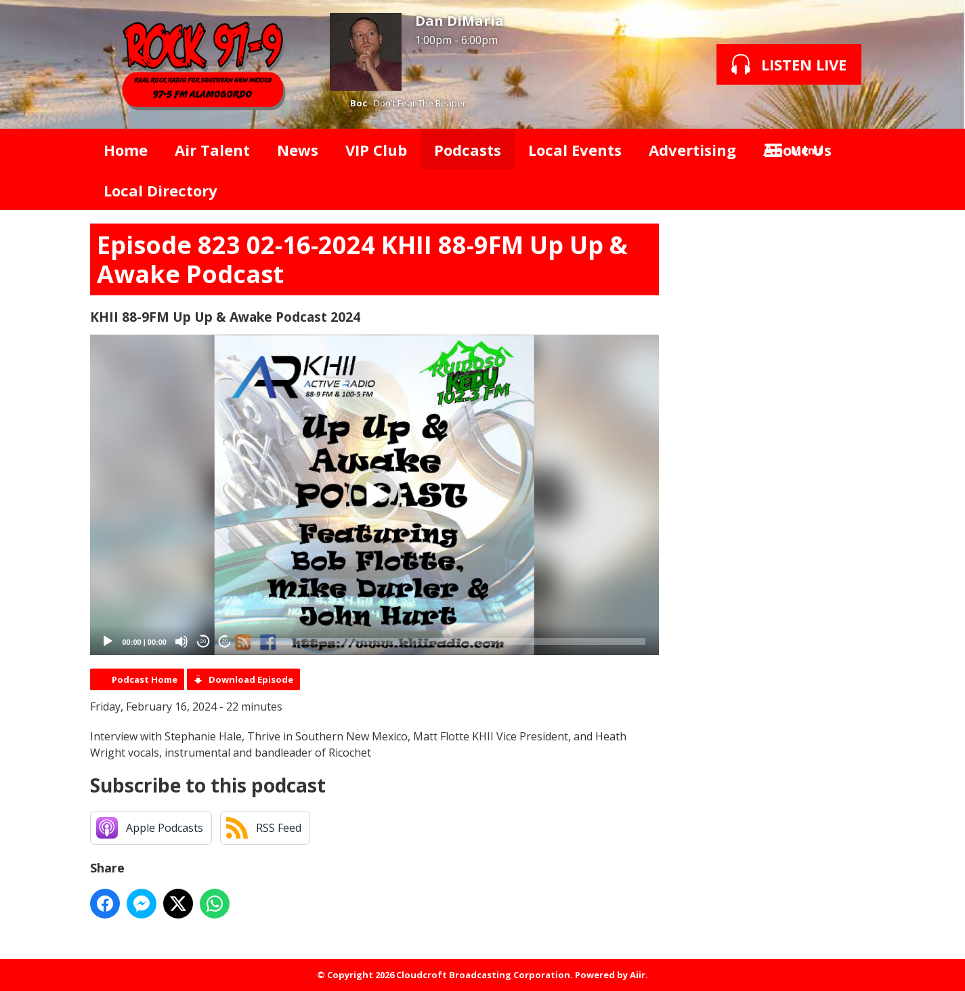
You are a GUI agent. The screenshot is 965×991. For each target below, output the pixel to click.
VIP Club (376, 150)
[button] (374, 495)
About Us (797, 150)
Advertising (692, 150)
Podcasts (467, 150)
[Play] (107, 641)
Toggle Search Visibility (855, 149)
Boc (358, 103)
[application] (374, 495)
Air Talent (212, 150)
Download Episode (251, 679)
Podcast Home (144, 679)
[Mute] (181, 641)
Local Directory (160, 190)
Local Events (575, 150)
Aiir (637, 975)
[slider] (443, 641)
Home (126, 150)
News (297, 150)
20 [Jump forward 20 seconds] (225, 641)
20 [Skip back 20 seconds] (203, 641)
